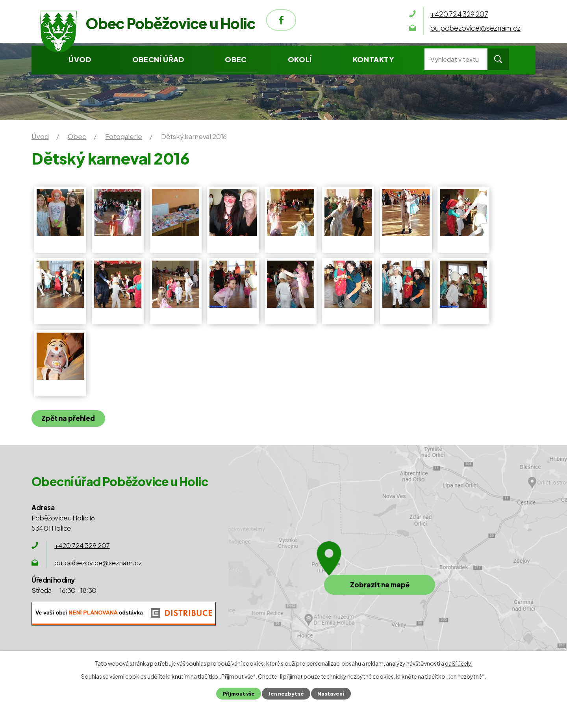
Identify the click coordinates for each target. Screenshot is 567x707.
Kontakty (373, 59)
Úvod (80, 59)
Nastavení (330, 693)
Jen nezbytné (286, 693)
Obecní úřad (158, 59)
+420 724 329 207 (82, 545)
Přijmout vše (239, 693)
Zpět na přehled (68, 418)
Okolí (300, 59)
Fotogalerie (123, 136)
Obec (235, 59)
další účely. (458, 663)
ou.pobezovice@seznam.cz (98, 562)
